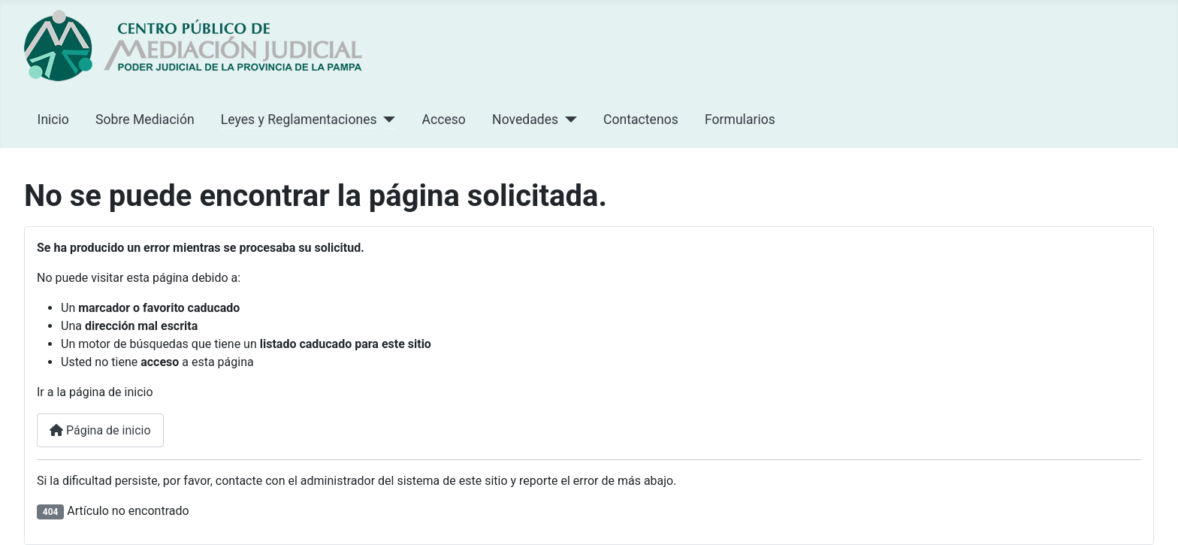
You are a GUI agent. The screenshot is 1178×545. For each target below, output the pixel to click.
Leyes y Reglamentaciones (299, 119)
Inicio (53, 119)
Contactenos (640, 119)
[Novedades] (567, 119)
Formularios (740, 119)
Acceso (444, 119)
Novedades (525, 119)
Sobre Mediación (145, 119)
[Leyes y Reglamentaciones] (386, 119)
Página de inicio (100, 430)
